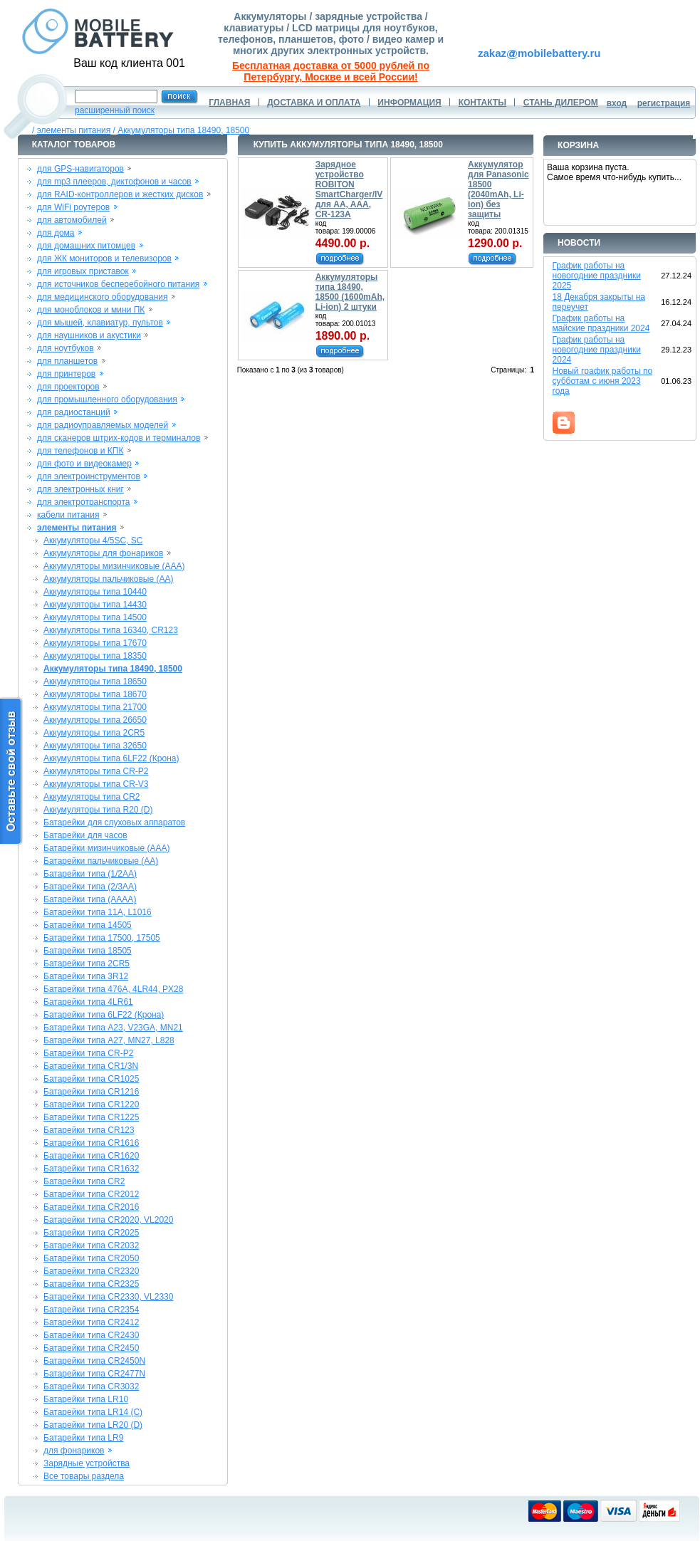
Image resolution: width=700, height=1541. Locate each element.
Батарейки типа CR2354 (91, 1310)
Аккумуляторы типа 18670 (95, 694)
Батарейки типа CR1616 (91, 1143)
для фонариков (74, 1451)
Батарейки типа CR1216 (91, 1092)
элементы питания (74, 130)
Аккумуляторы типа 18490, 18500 (183, 130)
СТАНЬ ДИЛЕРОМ (560, 103)
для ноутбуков (65, 348)
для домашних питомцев (86, 246)
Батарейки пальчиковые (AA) (100, 861)
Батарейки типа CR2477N (94, 1374)
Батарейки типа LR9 (83, 1438)
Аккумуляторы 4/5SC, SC (92, 540)
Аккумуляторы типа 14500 (95, 617)
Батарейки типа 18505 (87, 951)
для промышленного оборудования (107, 399)
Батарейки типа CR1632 (91, 1169)
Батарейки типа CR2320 (91, 1271)
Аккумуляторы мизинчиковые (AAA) (114, 566)
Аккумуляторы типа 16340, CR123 (110, 630)
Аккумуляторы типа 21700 (95, 707)
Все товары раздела (83, 1476)
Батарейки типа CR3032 (91, 1386)
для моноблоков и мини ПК (91, 310)
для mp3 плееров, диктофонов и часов (114, 182)
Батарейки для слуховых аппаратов (114, 822)
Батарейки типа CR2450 (91, 1348)
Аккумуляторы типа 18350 (95, 656)
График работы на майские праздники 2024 (601, 323)
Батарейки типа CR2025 (91, 1233)
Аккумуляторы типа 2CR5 (94, 733)
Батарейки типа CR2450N (94, 1361)
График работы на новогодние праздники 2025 (597, 276)
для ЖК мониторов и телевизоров (104, 258)
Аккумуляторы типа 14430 (95, 605)
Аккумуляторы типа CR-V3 (96, 784)
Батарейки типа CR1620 (91, 1156)
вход (617, 103)
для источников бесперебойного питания (118, 284)
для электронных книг (80, 489)
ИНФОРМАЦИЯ (409, 103)
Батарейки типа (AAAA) (89, 899)
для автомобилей (72, 220)
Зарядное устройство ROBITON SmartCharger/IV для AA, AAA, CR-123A (349, 189)
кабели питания (68, 515)
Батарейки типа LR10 (85, 1399)
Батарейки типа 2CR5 (86, 963)
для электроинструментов (88, 476)
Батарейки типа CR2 (84, 1181)
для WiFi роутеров (73, 207)
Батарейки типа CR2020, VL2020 (108, 1220)
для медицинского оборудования (102, 297)
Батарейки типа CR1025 (91, 1079)
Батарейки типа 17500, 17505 (101, 938)
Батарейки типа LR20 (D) (92, 1425)
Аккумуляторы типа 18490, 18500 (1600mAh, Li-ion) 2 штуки (350, 292)
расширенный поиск (115, 110)
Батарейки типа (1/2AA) (90, 874)
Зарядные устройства (86, 1463)
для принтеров (66, 374)
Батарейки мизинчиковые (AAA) (106, 848)
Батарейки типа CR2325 (91, 1284)
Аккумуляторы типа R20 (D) (98, 810)
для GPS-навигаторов (80, 169)
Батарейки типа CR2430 (91, 1335)
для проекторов (68, 387)
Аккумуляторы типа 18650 (95, 681)
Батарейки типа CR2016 (91, 1207)
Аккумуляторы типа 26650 (95, 720)
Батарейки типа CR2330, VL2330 (108, 1297)
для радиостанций (73, 412)
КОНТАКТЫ (482, 103)
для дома (55, 233)
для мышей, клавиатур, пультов (100, 323)
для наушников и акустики (89, 335)
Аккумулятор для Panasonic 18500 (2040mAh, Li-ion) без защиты (498, 189)
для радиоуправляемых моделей (102, 425)
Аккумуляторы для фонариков (103, 553)
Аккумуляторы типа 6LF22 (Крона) (111, 758)
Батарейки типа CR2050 (91, 1258)
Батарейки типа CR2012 (91, 1194)
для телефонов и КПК (80, 451)
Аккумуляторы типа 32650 (95, 746)
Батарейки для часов (85, 835)
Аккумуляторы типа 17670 (95, 643)
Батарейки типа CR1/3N (90, 1066)
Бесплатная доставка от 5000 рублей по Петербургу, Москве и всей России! (330, 71)
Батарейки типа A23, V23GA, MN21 (113, 1028)
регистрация (664, 103)
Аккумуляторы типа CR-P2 (96, 771)
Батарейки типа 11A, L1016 (97, 912)
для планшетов (67, 361)
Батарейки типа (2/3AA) (90, 887)
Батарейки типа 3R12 (85, 976)
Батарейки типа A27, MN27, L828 (108, 1040)
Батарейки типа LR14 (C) (92, 1412)
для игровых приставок (83, 271)
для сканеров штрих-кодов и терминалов (118, 438)
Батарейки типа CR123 (89, 1130)
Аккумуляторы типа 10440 (95, 592)
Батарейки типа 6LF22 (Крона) (103, 1015)
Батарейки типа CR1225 (91, 1117)
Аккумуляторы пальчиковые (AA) (108, 579)
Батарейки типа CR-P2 (88, 1053)
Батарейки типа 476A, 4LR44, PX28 (113, 989)
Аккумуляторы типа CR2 (91, 797)
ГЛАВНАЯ (229, 103)
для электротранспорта (83, 502)
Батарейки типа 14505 (87, 925)
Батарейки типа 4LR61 (88, 1002)
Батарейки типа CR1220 (91, 1104)
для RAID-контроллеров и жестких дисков (120, 194)
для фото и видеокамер (84, 464)
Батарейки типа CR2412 (91, 1322)
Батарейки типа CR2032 (91, 1245)
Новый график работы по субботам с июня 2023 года (603, 381)
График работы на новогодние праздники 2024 (597, 350)
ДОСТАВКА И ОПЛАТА (313, 103)
